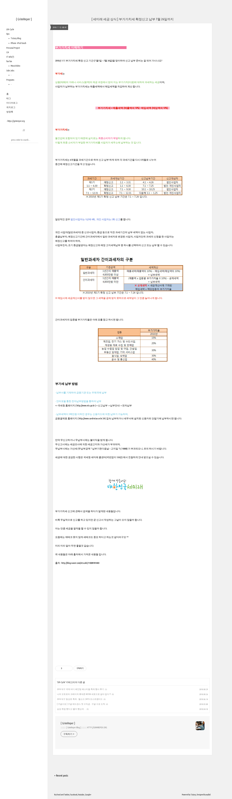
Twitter (66, 795)
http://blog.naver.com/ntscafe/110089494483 (80, 563)
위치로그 (10, 107)
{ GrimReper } (24, 19)
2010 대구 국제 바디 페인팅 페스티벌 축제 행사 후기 (80, 689)
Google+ (88, 795)
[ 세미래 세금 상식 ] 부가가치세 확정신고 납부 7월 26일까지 (132, 19)
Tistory (193, 795)
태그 (8, 98)
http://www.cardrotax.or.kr (90, 418)
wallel (208, 795)
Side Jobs (10, 70)
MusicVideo (15, 66)
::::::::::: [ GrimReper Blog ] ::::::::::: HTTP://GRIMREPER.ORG (84, 727)
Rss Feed (57, 795)
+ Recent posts (61, 775)
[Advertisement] (132, 630)
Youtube (81, 795)
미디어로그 (12, 103)
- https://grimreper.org (15, 121)
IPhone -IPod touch (18, 43)
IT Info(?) (10, 57)
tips (8, 34)
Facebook (73, 795)
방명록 (9, 111)
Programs (10, 80)
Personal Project (13, 48)
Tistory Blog (15, 38)
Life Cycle (10, 29)
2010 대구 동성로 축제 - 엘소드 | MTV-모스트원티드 (80, 699)
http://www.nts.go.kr (86, 405)
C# (7, 52)
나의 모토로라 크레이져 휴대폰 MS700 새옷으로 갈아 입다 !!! (84, 694)
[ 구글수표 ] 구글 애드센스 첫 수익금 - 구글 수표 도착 (81, 704)
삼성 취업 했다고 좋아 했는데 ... (71, 709)
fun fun (9, 61)
